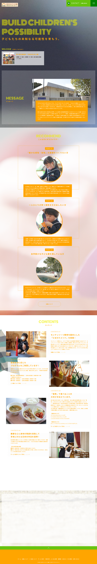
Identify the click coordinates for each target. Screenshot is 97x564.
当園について (53, 301)
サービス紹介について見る (61, 423)
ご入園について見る (20, 380)
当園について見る (59, 349)
